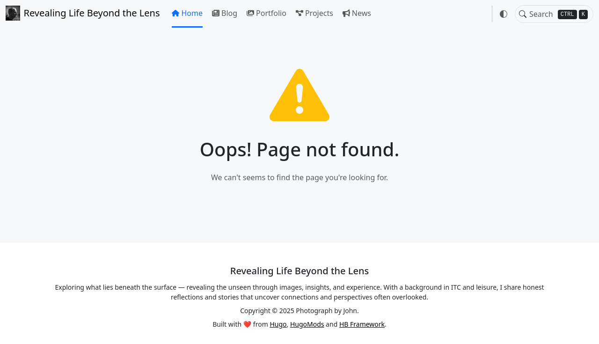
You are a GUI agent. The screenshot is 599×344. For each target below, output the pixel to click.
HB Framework (362, 324)
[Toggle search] (522, 14)
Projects (314, 13)
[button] (503, 14)
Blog (224, 13)
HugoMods (307, 324)
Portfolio (266, 13)
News (357, 13)
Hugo (278, 324)
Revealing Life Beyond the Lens (83, 13)
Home (187, 13)
